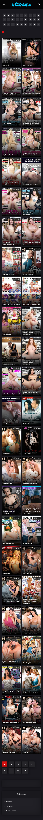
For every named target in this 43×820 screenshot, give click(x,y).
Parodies (9, 802)
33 (18, 771)
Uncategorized (11, 811)
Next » (25, 771)
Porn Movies (10, 806)
